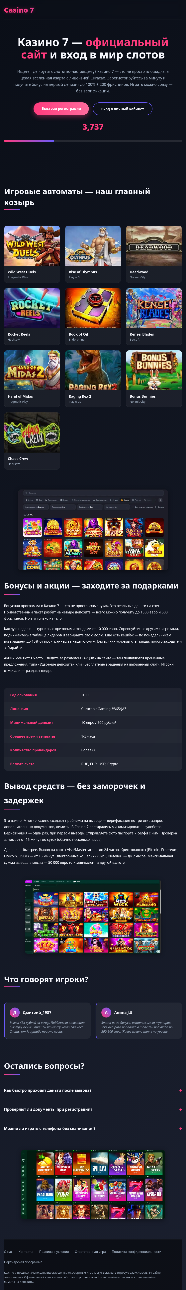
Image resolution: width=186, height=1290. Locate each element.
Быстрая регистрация (61, 108)
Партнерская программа (23, 1262)
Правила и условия (54, 1251)
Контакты (26, 1251)
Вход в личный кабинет (122, 108)
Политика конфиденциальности (136, 1251)
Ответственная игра (90, 1251)
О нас (8, 1251)
